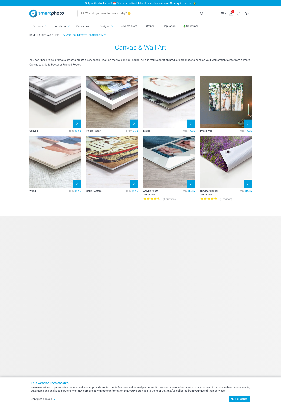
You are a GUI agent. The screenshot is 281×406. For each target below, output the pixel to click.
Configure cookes (43, 399)
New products (128, 26)
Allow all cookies (239, 399)
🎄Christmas (191, 26)
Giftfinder (149, 26)
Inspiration (169, 26)
